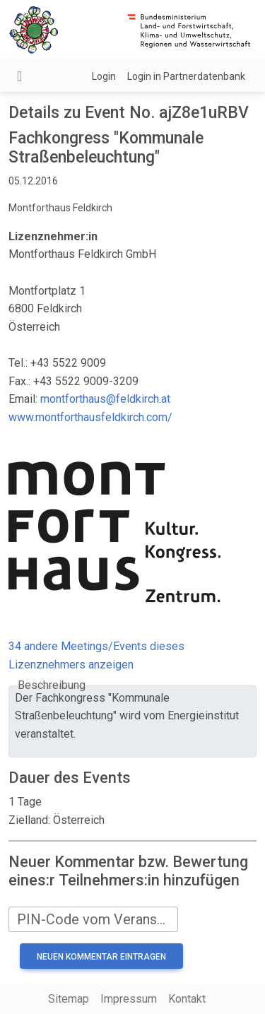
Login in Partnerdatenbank (186, 76)
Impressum (128, 999)
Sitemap (68, 999)
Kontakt (187, 999)
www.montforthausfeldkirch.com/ (90, 417)
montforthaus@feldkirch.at (105, 399)
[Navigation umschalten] (19, 76)
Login (104, 76)
